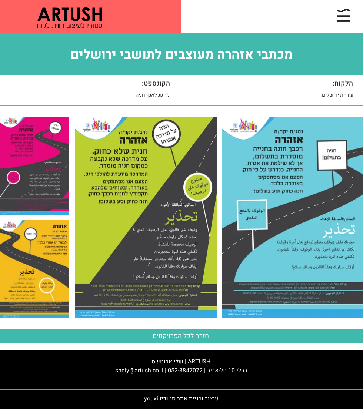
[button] (343, 15)
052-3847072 (185, 370)
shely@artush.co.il (139, 370)
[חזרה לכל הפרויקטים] (181, 336)
